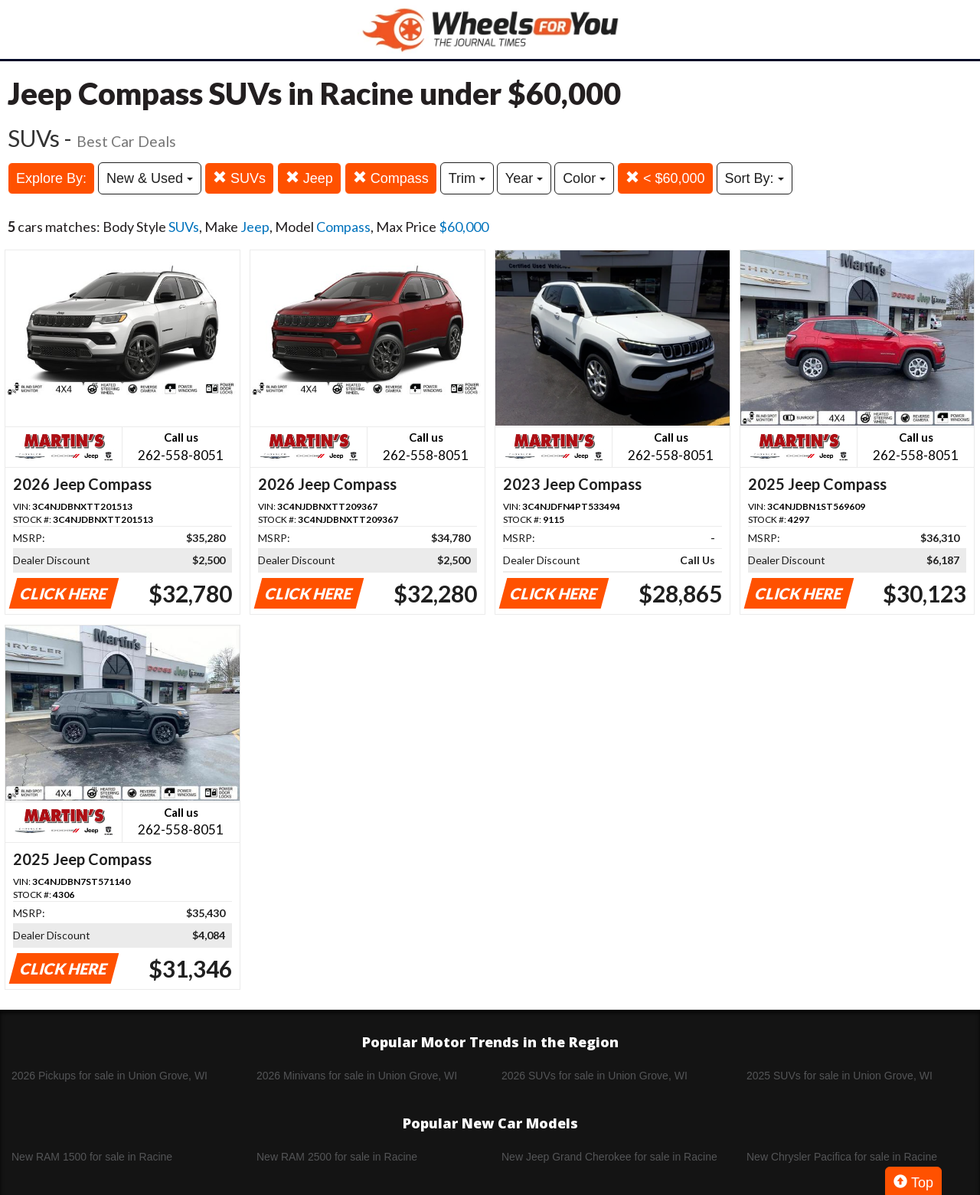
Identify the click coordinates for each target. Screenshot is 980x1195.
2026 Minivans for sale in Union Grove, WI (356, 1075)
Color (584, 178)
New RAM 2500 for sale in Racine (336, 1157)
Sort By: (754, 178)
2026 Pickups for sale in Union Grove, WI (109, 1075)
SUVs (239, 178)
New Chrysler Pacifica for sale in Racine (841, 1157)
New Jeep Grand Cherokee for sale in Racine (609, 1157)
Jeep (309, 178)
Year (524, 178)
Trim (467, 178)
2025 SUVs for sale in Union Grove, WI (839, 1075)
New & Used (149, 178)
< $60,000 (665, 178)
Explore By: (51, 178)
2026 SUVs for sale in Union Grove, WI (594, 1075)
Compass (391, 178)
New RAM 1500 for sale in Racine (91, 1157)
